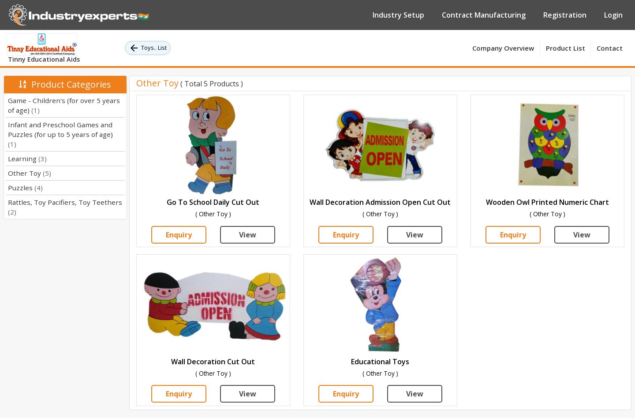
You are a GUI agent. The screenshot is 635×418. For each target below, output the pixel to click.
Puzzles (25, 187)
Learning (27, 158)
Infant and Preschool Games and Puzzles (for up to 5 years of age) (60, 134)
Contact (610, 48)
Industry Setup (398, 15)
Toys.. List (148, 48)
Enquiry (179, 235)
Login (613, 15)
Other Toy (29, 173)
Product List (565, 48)
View (247, 235)
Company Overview (503, 48)
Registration (564, 15)
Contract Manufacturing (484, 15)
